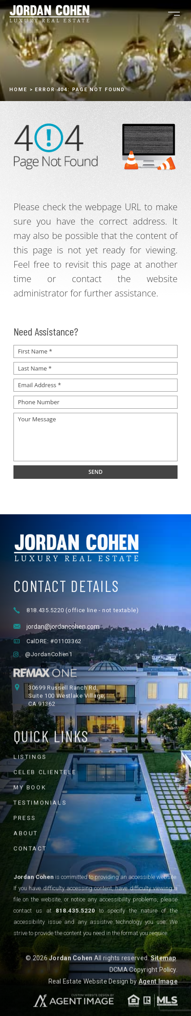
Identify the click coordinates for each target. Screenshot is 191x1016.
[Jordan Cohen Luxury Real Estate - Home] (95, 589)
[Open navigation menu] (174, 13)
